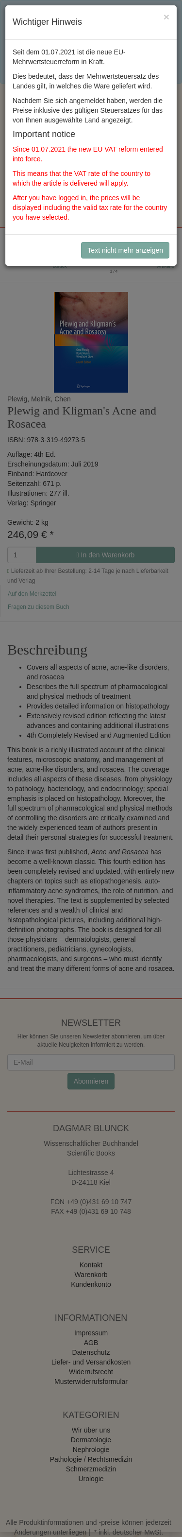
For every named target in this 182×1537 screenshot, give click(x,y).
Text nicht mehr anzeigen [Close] (125, 250)
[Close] (166, 17)
